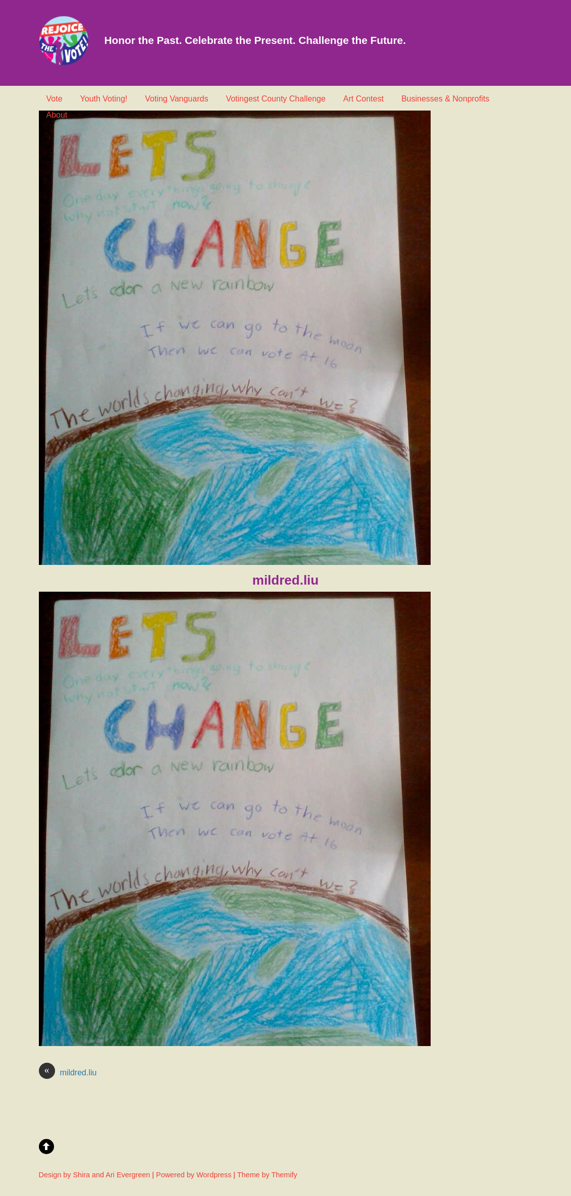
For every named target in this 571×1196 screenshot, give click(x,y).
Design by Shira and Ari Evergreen (94, 1175)
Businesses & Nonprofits (445, 98)
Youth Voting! (104, 98)
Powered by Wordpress (193, 1175)
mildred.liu (68, 1073)
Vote (54, 98)
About (57, 115)
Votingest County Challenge (275, 98)
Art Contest (363, 98)
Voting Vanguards (176, 98)
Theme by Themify (267, 1175)
